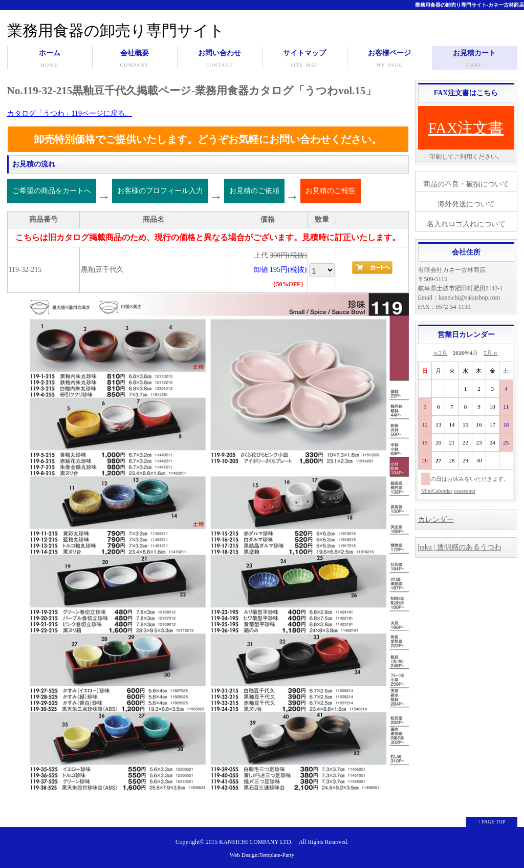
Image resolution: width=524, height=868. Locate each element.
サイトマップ (305, 59)
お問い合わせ (220, 59)
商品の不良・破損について (466, 184)
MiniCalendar (436, 491)
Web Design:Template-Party (262, 855)
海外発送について (466, 204)
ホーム (50, 59)
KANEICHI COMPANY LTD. (255, 842)
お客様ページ (389, 59)
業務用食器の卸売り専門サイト (116, 30)
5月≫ (491, 353)
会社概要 (135, 59)
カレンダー (436, 519)
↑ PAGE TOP (492, 821)
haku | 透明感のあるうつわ (459, 547)
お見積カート (474, 59)
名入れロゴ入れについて (466, 224)
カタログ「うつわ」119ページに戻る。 (69, 113)
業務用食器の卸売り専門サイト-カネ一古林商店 (469, 5)
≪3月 (440, 353)
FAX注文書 (466, 127)
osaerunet (464, 491)
